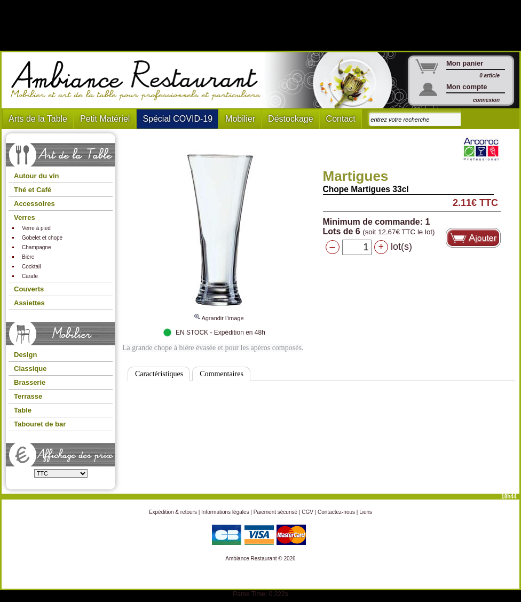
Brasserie (29, 382)
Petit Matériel (105, 118)
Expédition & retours (173, 512)
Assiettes (29, 303)
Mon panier (464, 63)
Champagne (36, 247)
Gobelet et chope (42, 238)
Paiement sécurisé (275, 512)
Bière (28, 257)
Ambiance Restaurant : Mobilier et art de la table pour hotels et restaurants (139, 80)
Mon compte (466, 87)
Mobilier (240, 118)
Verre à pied (36, 228)
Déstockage (290, 118)
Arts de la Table (38, 118)
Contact (341, 118)
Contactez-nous (336, 512)
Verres (24, 217)
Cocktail (31, 267)
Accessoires (34, 204)
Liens (365, 512)
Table (22, 410)
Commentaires (221, 374)
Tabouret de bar (40, 424)
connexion (486, 100)
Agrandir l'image (218, 313)
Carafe (30, 276)
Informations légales (225, 512)
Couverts (29, 289)
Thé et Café (32, 190)
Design (25, 355)
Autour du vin (36, 176)
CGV (307, 512)
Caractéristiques (159, 374)
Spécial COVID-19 (177, 118)
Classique (30, 369)
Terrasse (28, 396)
